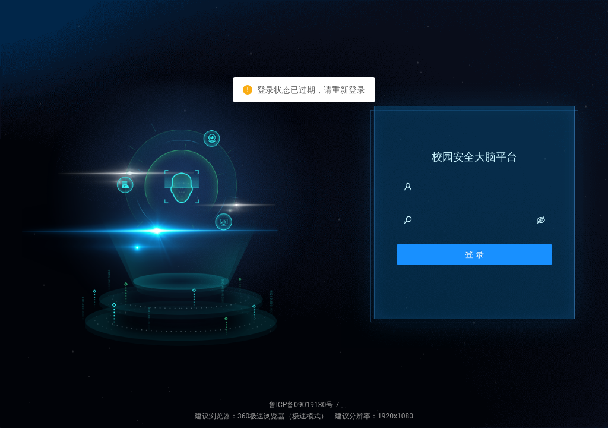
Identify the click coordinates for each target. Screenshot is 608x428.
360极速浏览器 (261, 416)
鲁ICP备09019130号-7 (304, 405)
